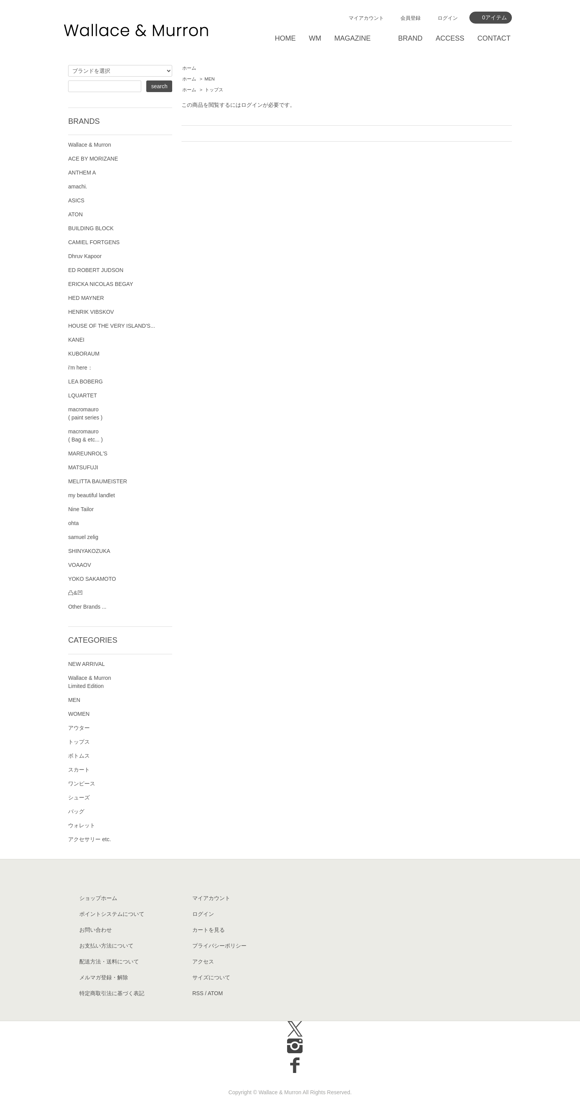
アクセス (203, 961)
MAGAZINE (352, 38)
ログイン (448, 18)
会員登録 (410, 18)
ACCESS (450, 38)
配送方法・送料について (109, 961)
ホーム (189, 68)
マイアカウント (366, 18)
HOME (285, 38)
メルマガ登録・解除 (103, 977)
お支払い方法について (106, 946)
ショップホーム (98, 898)
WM (315, 38)
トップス (214, 89)
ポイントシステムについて (111, 914)
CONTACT (494, 38)
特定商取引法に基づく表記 (111, 993)
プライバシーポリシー (219, 946)
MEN (210, 79)
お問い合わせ (95, 930)
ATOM (215, 993)
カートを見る (208, 930)
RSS (198, 993)
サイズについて (211, 977)
